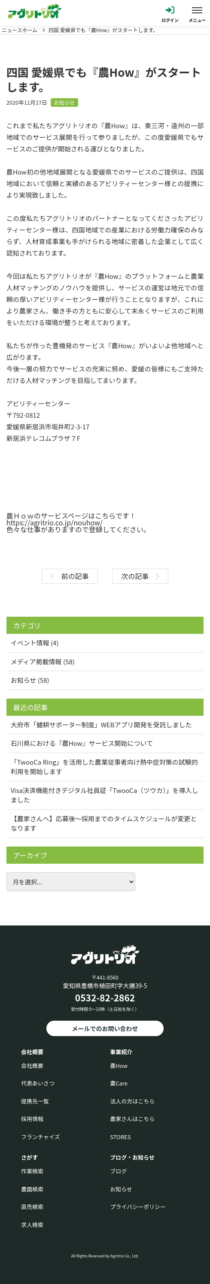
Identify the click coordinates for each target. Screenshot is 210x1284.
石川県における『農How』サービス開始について (82, 742)
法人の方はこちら (132, 1101)
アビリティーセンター (38, 403)
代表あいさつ (38, 1083)
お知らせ (64, 102)
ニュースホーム (19, 30)
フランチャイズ (40, 1137)
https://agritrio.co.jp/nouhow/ (54, 522)
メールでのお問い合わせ (105, 1028)
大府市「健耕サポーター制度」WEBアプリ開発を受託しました (101, 724)
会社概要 (32, 1065)
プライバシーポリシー (138, 1207)
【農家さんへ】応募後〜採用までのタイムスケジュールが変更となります (104, 823)
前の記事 (70, 576)
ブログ (118, 1171)
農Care (119, 1083)
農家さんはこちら (132, 1119)
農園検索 (32, 1189)
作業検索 (32, 1171)
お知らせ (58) (30, 679)
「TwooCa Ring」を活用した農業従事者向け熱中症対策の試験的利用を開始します (104, 766)
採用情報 (32, 1119)
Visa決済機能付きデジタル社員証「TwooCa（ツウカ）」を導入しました (104, 795)
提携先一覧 (35, 1101)
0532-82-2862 (105, 997)
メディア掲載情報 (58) (43, 661)
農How (119, 1065)
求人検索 (32, 1225)
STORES (120, 1137)
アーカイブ (30, 855)
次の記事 (140, 576)
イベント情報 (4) (35, 642)
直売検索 (32, 1207)
